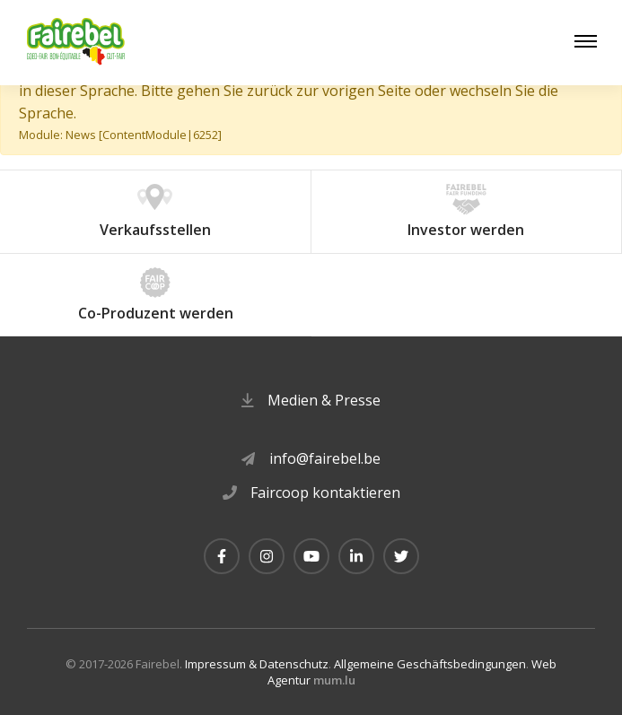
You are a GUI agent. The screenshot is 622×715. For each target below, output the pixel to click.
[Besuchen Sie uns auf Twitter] (401, 556)
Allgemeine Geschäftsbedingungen (430, 664)
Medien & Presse (324, 400)
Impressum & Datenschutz (257, 664)
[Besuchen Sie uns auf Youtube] (311, 556)
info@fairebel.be (325, 458)
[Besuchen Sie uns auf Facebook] (222, 556)
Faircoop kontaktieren (325, 492)
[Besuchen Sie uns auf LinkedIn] (356, 556)
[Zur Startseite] (76, 42)
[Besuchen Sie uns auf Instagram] (267, 556)
